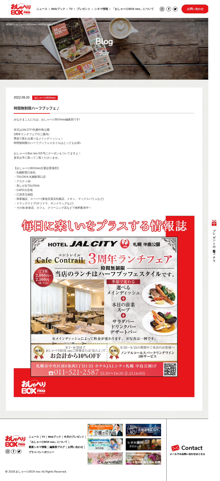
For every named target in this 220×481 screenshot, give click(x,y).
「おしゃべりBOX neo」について (133, 9)
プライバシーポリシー (41, 452)
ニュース (41, 9)
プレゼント (83, 9)
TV (70, 9)
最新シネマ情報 (38, 447)
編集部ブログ (57, 447)
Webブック (58, 9)
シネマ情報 (101, 9)
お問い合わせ (195, 9)
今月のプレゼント (74, 436)
